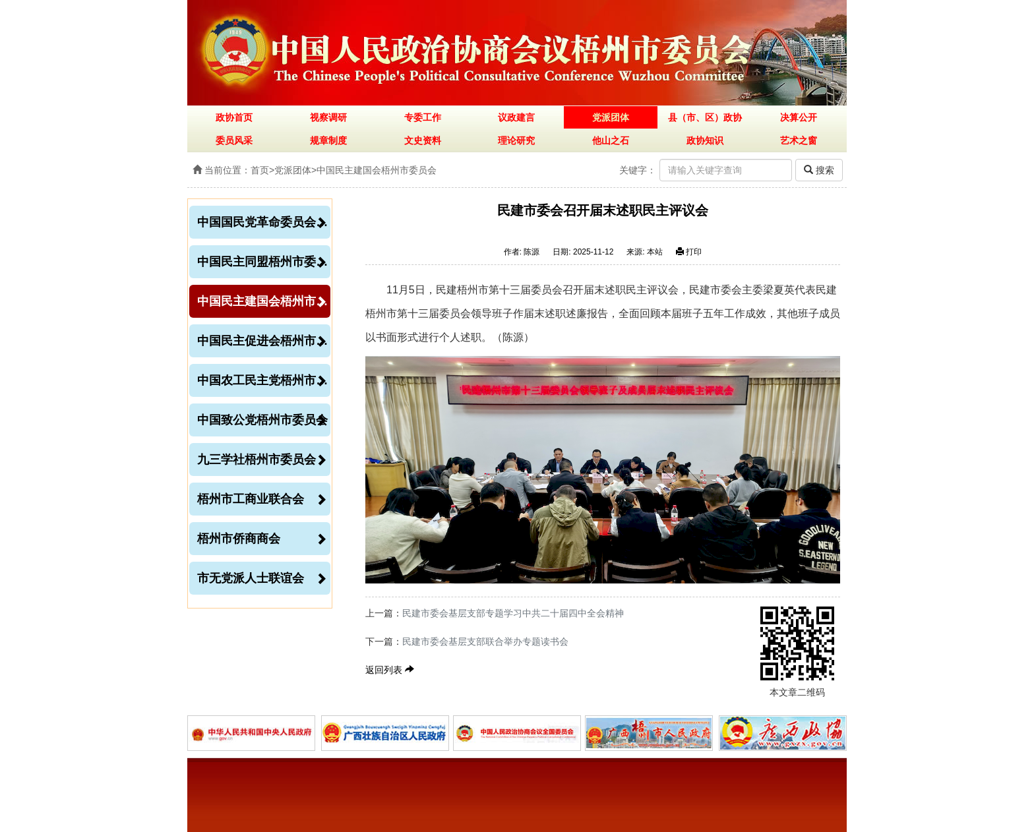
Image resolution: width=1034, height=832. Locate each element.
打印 (689, 251)
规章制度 (328, 140)
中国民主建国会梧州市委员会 (377, 170)
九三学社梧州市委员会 (262, 459)
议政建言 (516, 117)
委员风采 (234, 140)
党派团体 (610, 117)
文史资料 (422, 140)
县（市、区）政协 (705, 117)
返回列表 (389, 670)
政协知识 (704, 140)
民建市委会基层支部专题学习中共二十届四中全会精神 (513, 613)
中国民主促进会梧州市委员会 (263, 340)
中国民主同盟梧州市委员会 (263, 261)
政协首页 (234, 117)
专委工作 (422, 117)
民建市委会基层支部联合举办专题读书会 (485, 641)
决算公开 (798, 117)
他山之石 (610, 140)
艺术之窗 (798, 140)
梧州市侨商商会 (262, 538)
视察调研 (328, 117)
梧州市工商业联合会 (262, 499)
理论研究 (516, 140)
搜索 (819, 170)
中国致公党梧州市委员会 (262, 419)
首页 (260, 170)
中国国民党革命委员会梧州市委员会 (263, 222)
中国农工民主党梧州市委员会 (263, 380)
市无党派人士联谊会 (262, 578)
